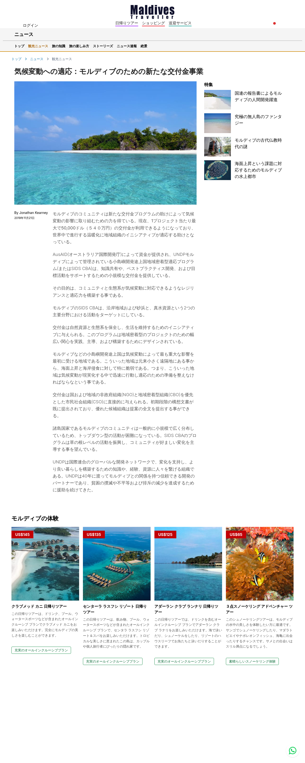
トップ (19, 46)
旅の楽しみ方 (79, 46)
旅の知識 (58, 46)
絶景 (144, 46)
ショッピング (153, 23)
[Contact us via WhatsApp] (292, 750)
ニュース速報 (127, 46)
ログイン (30, 25)
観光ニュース (38, 46)
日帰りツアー (126, 23)
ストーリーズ (103, 46)
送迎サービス (180, 23)
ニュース (36, 59)
